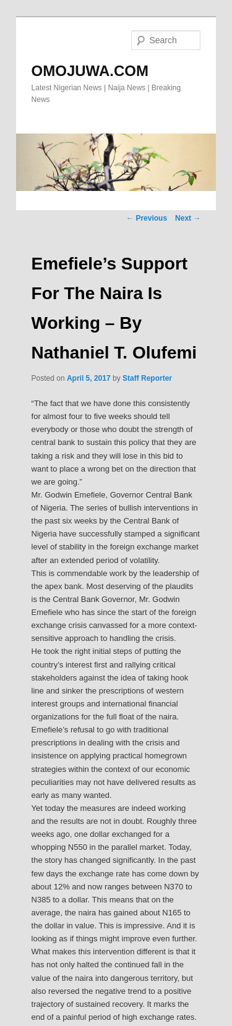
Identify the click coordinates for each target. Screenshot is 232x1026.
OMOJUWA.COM (90, 70)
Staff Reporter (147, 378)
